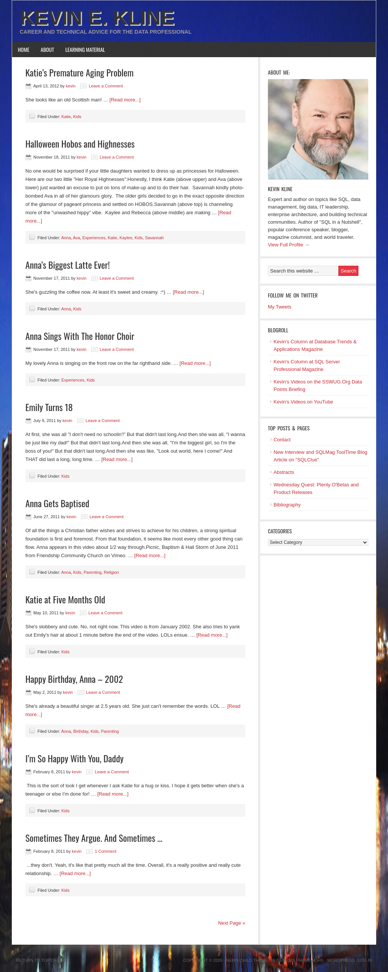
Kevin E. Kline (97, 17)
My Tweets (279, 307)
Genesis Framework (300, 960)
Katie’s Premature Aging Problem (79, 72)
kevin (71, 86)
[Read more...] (125, 100)
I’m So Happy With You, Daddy (74, 758)
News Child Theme (247, 960)
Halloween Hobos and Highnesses (80, 143)
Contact (282, 439)
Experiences (93, 237)
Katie (66, 116)
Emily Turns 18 (49, 407)
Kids (77, 116)
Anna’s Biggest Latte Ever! (67, 264)
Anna (66, 237)
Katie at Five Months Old (65, 599)
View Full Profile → (289, 245)
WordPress (340, 960)
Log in (365, 960)
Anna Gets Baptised (57, 503)
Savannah (154, 237)
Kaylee (125, 237)
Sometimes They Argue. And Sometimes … (93, 837)
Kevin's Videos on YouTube (303, 402)
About (47, 49)
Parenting (93, 572)
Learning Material (85, 49)
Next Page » (231, 923)
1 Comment (105, 851)
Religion (111, 572)
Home (23, 49)
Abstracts (284, 472)
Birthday (80, 731)
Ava (76, 237)
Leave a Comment (106, 86)
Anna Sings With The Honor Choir (79, 336)
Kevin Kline (280, 189)
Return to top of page (42, 960)
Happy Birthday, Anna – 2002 (74, 678)
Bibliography (287, 505)
